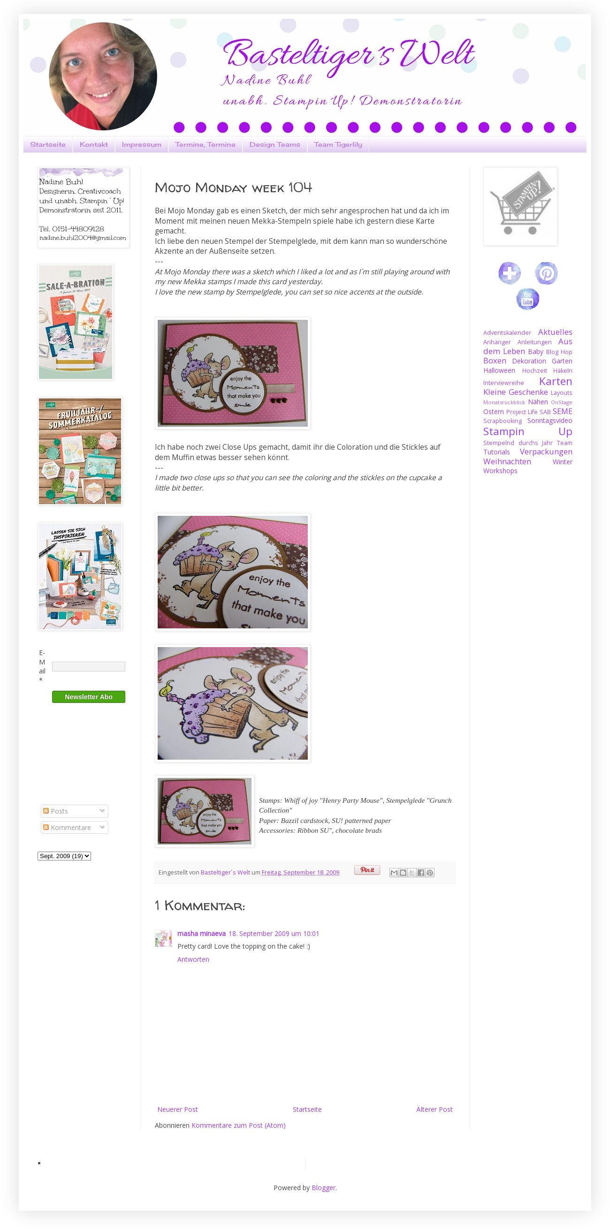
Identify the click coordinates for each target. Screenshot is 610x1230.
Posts (55, 811)
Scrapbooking (502, 421)
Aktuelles (555, 331)
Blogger (324, 1187)
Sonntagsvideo (549, 420)
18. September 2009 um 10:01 (274, 933)
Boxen (494, 360)
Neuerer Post (177, 1109)
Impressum (141, 144)
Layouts (561, 393)
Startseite (48, 144)
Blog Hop (559, 352)
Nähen (538, 401)
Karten (555, 381)
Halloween (499, 370)
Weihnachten (507, 461)
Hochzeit (534, 371)
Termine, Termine (205, 144)
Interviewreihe (503, 383)
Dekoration (529, 360)
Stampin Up (527, 431)
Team (564, 443)
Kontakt (94, 144)
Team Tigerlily (338, 144)
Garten (562, 360)
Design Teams (275, 144)
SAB (545, 412)
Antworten (193, 959)
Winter (562, 461)
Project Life (522, 412)
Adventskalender (507, 333)
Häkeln (562, 371)
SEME (562, 411)
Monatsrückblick (504, 402)
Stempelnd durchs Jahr (518, 443)
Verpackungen (546, 451)
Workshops (500, 470)
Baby (535, 351)
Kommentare (67, 827)
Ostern (493, 411)
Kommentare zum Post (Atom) (238, 1125)
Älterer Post (434, 1109)
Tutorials (496, 451)
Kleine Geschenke (515, 391)
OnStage (561, 402)
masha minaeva (201, 933)
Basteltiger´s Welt (226, 872)
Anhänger (497, 342)
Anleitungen (535, 342)
